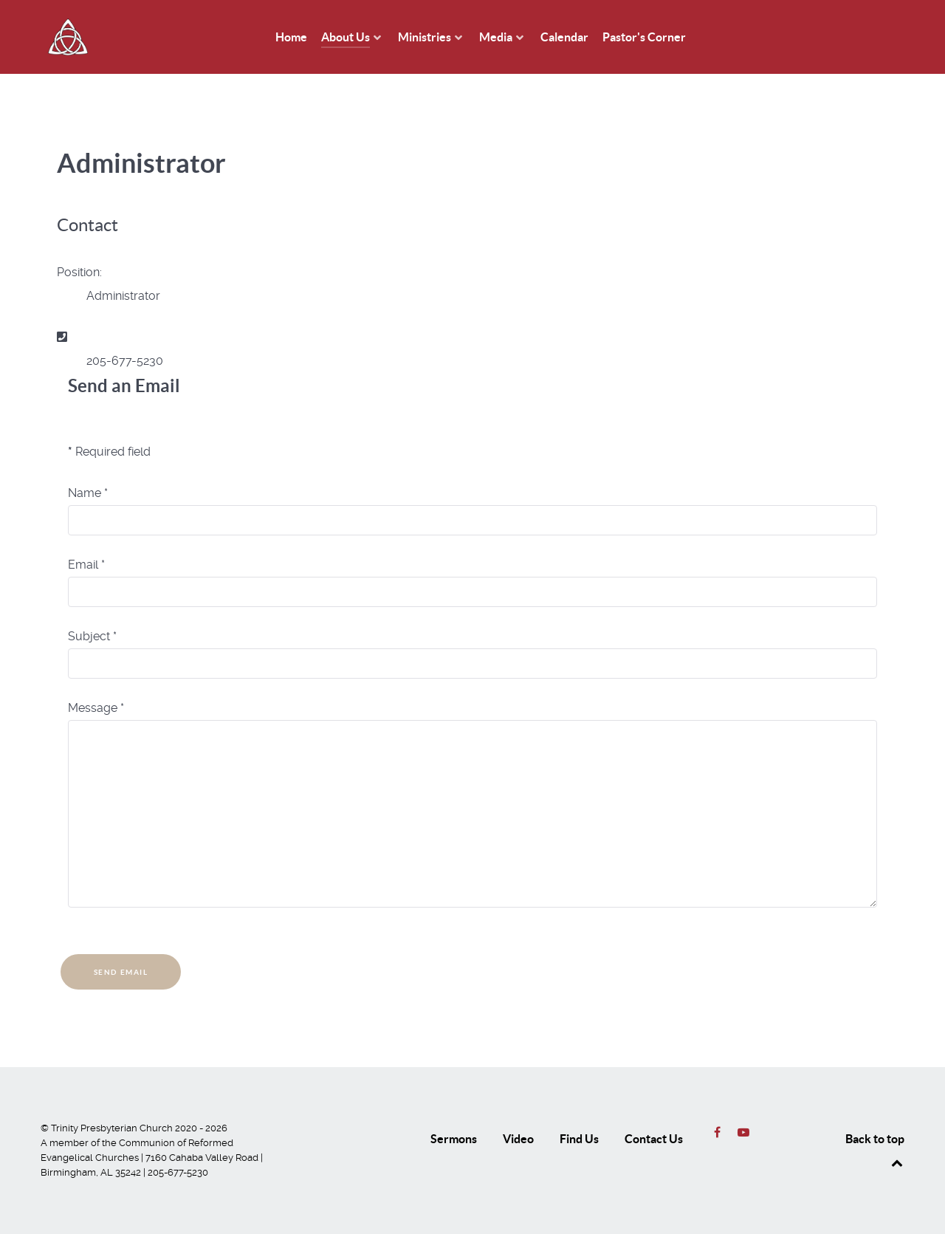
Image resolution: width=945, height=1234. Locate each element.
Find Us (579, 1138)
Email (86, 565)
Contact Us (654, 1138)
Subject (92, 636)
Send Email (121, 972)
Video (518, 1138)
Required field (109, 452)
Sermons (453, 1138)
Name (88, 493)
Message (96, 708)
